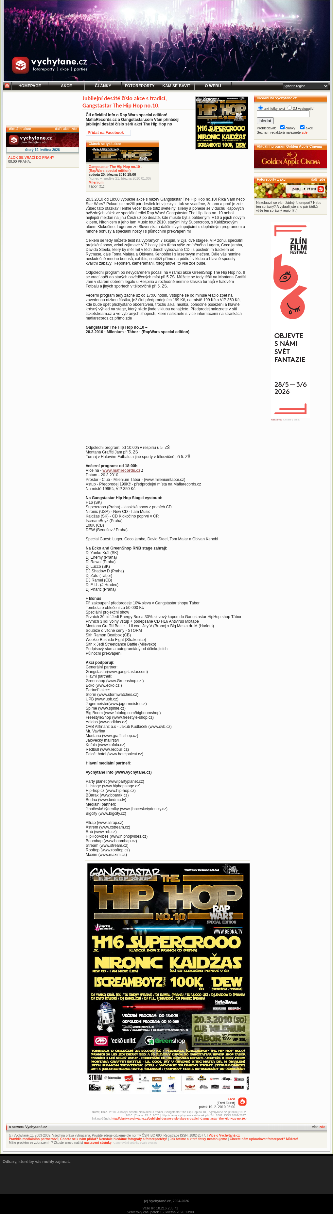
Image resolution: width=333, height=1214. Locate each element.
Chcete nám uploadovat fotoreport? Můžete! (264, 1139)
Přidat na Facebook (106, 132)
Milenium (96, 182)
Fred (231, 1099)
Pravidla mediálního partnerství (33, 1139)
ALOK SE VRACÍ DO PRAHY (31, 157)
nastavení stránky (98, 1142)
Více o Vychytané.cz (224, 1135)
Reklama (276, 419)
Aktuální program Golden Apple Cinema (289, 146)
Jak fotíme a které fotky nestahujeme (198, 1139)
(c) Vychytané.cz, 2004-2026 (166, 1201)
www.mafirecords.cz (121, 470)
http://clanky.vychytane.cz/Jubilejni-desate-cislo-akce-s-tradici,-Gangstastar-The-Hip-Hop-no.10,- (179, 1118)
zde (74, 129)
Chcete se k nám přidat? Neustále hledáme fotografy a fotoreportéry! (113, 1139)
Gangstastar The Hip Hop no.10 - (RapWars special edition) (115, 168)
